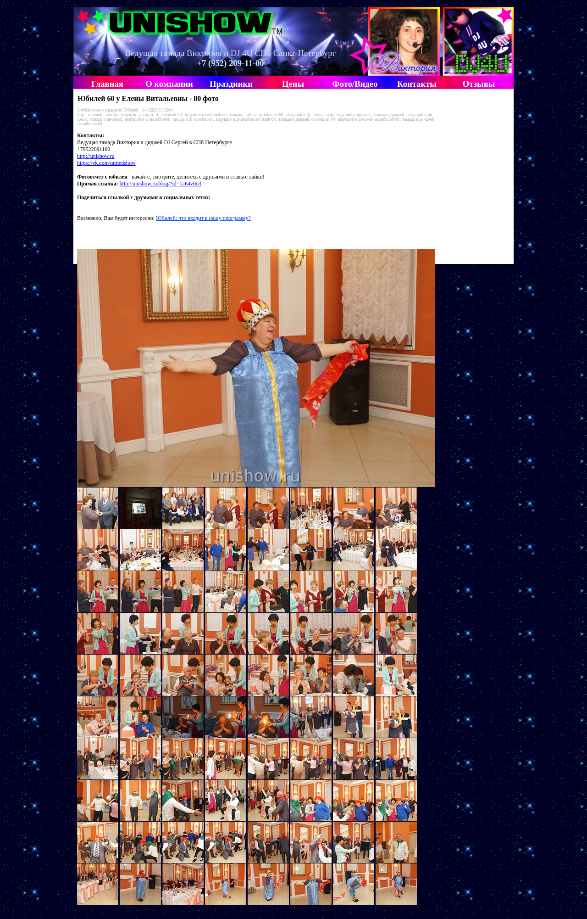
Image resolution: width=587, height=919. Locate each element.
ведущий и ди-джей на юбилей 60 (368, 119)
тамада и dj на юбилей (192, 119)
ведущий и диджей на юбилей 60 (246, 119)
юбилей (95, 114)
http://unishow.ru (96, 156)
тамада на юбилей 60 (264, 114)
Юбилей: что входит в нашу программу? (203, 218)
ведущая (128, 114)
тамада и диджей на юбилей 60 (307, 119)
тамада (111, 114)
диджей (146, 114)
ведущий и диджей (354, 114)
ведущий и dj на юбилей (147, 119)
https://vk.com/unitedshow (106, 163)
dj (157, 114)
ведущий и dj (298, 114)
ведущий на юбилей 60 (206, 114)
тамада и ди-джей (106, 119)
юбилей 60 (172, 114)
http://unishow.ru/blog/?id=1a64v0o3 (160, 183)
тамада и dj (323, 114)
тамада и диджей (389, 114)
